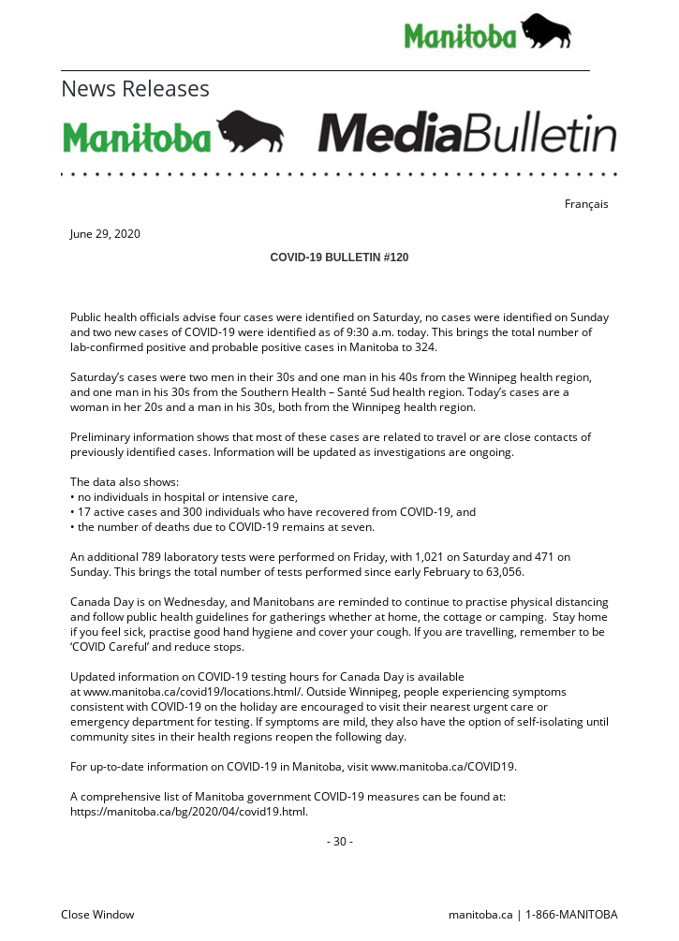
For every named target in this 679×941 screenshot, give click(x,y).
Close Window (97, 914)
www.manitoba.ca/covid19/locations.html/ (192, 691)
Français (587, 204)
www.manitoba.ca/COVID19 (442, 766)
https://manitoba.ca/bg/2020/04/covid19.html (187, 811)
